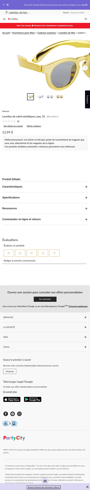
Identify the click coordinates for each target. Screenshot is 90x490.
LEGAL (45, 346)
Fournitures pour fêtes (23, 32)
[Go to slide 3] (49, 96)
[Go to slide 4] (59, 96)
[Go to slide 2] (40, 96)
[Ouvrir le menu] (4, 19)
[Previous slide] (3, 5)
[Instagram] (19, 414)
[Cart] (86, 19)
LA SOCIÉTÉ (45, 327)
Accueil (6, 32)
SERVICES (45, 317)
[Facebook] (5, 414)
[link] (12, 121)
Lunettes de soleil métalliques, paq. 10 (23, 116)
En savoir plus (10, 391)
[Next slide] (86, 5)
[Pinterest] (12, 414)
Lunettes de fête (67, 32)
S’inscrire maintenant (77, 306)
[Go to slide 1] (30, 96)
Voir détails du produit (13, 126)
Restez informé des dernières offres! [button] (43, 487)
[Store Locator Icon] (6, 12)
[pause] (7, 5)
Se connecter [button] (45, 299)
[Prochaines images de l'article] (85, 67)
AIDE (45, 337)
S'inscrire (10, 371)
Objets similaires (34, 126)
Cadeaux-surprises (46, 32)
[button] (9, 253)
